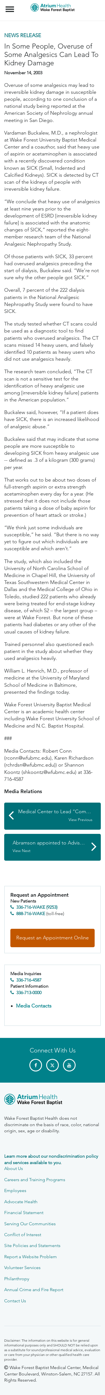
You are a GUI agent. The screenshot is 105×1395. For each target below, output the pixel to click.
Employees (15, 1190)
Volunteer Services (22, 1267)
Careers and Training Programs (34, 1179)
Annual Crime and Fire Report (33, 1289)
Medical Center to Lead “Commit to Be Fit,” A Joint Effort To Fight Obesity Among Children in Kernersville (59, 815)
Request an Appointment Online (52, 938)
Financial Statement (23, 1212)
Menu (10, 6)
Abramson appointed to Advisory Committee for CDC (57, 847)
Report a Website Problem (30, 1256)
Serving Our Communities (30, 1223)
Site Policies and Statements (32, 1245)
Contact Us (15, 1300)
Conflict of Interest (22, 1234)
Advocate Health (21, 1201)
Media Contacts (34, 1006)
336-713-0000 (28, 992)
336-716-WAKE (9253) (36, 907)
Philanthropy (16, 1278)
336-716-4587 (28, 980)
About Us (13, 1168)
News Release (22, 35)
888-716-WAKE (30, 913)
